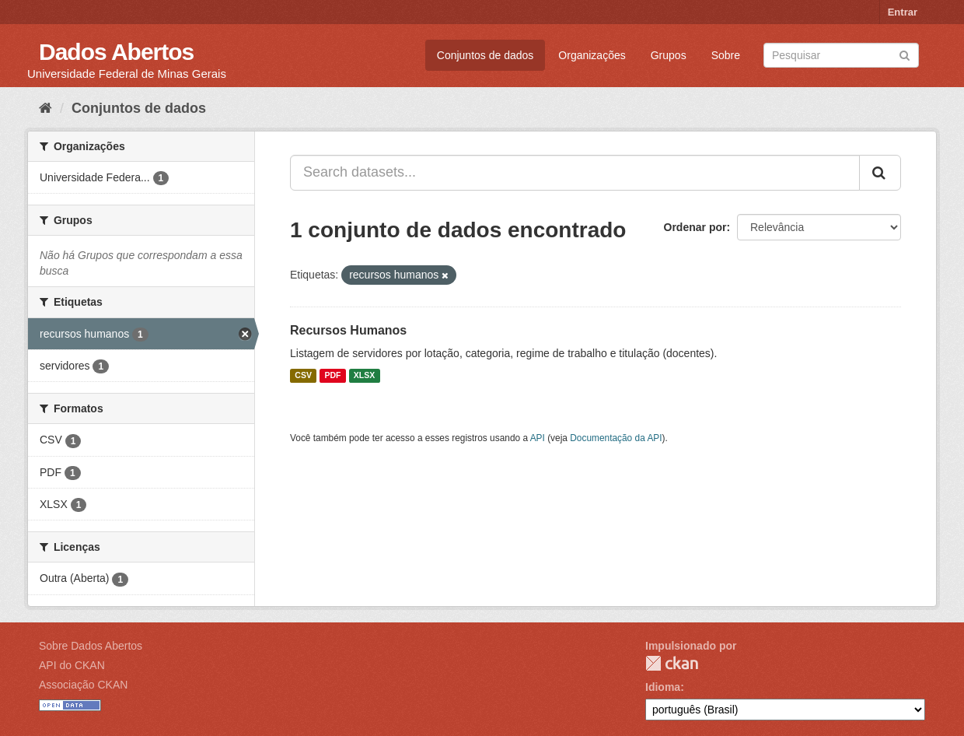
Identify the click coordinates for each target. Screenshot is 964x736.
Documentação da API (616, 438)
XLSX (364, 375)
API (537, 438)
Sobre (725, 55)
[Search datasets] (841, 55)
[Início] (45, 108)
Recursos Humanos (348, 330)
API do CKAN (72, 665)
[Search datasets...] (575, 173)
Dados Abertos (116, 52)
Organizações (591, 55)
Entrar (902, 12)
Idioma (662, 687)
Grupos (668, 55)
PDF (332, 375)
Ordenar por (695, 227)
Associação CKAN (83, 684)
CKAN (671, 663)
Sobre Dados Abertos (90, 646)
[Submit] (904, 54)
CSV (303, 375)
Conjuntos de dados (485, 55)
